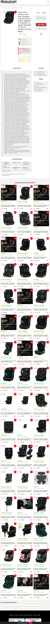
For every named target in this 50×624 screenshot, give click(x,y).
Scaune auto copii (6, 7)
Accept (30, 623)
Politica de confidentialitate (25, 615)
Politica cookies (36, 615)
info (15, 208)
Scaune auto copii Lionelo (17, 7)
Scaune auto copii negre (23, 606)
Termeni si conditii (13, 615)
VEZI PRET (41, 24)
